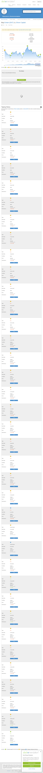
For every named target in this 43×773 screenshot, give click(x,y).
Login (34, 1)
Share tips (19, 4)
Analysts (34, 4)
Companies (24, 4)
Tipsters (29, 4)
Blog (38, 4)
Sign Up (39, 1)
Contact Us (11, 5)
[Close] (40, 759)
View (14, 142)
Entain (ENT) (9, 22)
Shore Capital (21, 22)
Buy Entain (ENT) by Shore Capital (25, 29)
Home (9, 4)
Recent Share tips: (4, 19)
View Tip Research (21, 79)
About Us (13, 4)
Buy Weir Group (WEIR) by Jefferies (25, 19)
